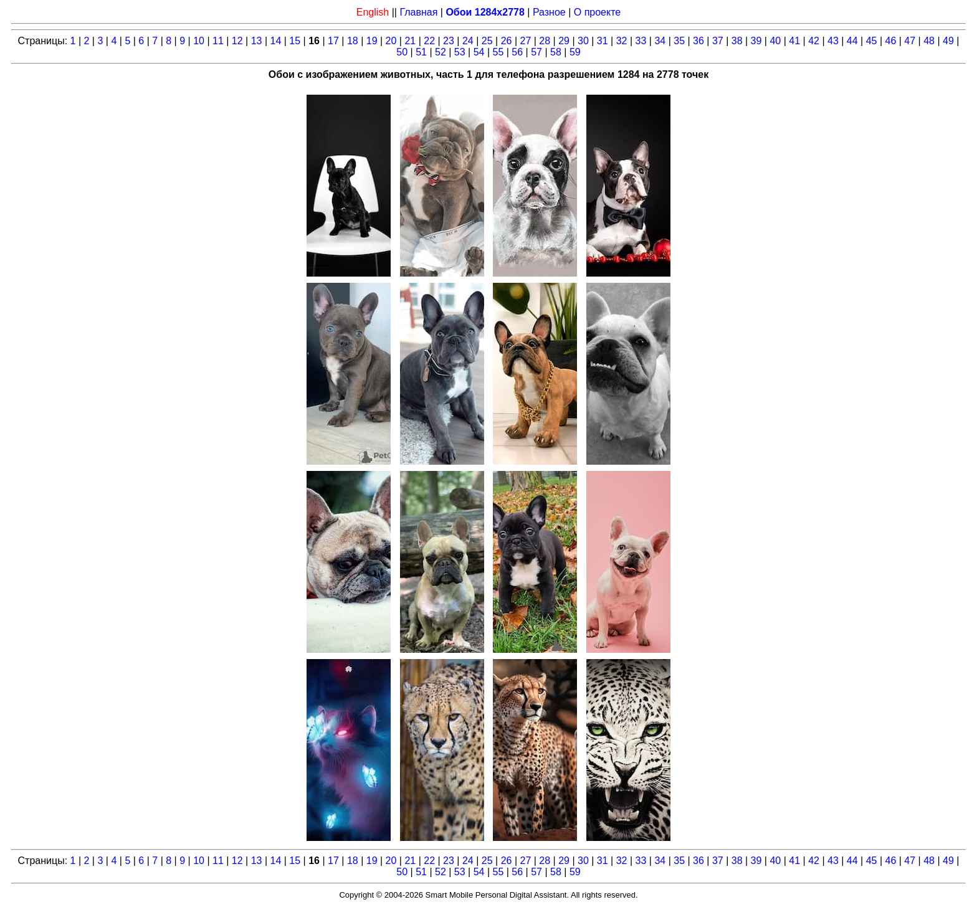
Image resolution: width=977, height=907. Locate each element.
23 (448, 41)
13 (256, 41)
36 (698, 41)
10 (198, 41)
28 (544, 41)
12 (237, 41)
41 (794, 41)
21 (410, 41)
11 (218, 41)
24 (468, 41)
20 (391, 41)
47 (909, 41)
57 (536, 52)
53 (459, 52)
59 (575, 52)
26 (506, 41)
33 (641, 41)
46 (891, 41)
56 (517, 52)
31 (602, 41)
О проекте (597, 12)
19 (372, 41)
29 (564, 41)
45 (871, 41)
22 (429, 41)
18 (352, 41)
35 (679, 41)
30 (583, 41)
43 (833, 41)
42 (813, 41)
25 (487, 41)
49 (948, 41)
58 (555, 52)
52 (440, 52)
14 (276, 41)
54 (479, 52)
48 (929, 41)
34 (659, 41)
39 (756, 41)
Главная (418, 12)
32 (621, 41)
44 (852, 41)
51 (421, 52)
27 (525, 41)
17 (333, 41)
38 (737, 41)
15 (294, 41)
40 (775, 41)
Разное (549, 12)
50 (401, 52)
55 (498, 52)
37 (717, 41)
